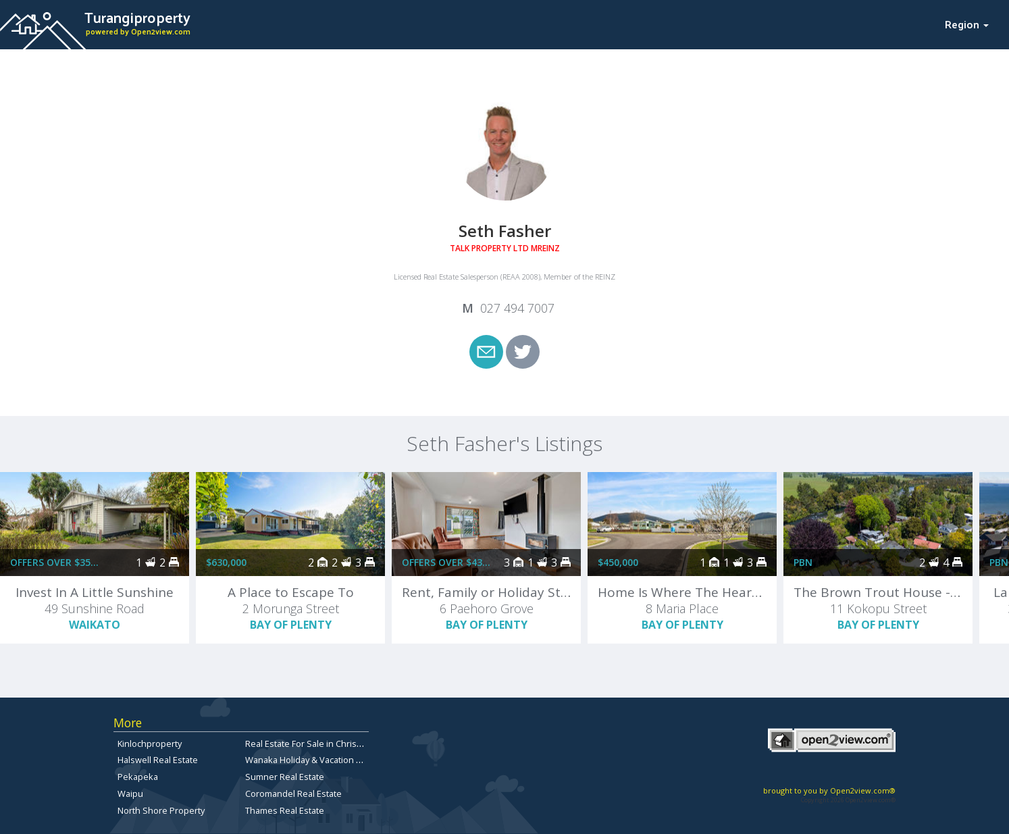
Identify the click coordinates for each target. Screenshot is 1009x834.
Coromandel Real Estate (293, 793)
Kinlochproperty (150, 743)
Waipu (130, 793)
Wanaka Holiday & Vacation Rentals (315, 760)
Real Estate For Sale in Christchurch (316, 743)
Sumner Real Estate (284, 777)
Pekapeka (138, 777)
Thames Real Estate (284, 810)
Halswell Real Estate (158, 760)
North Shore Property (161, 810)
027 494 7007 (517, 308)
